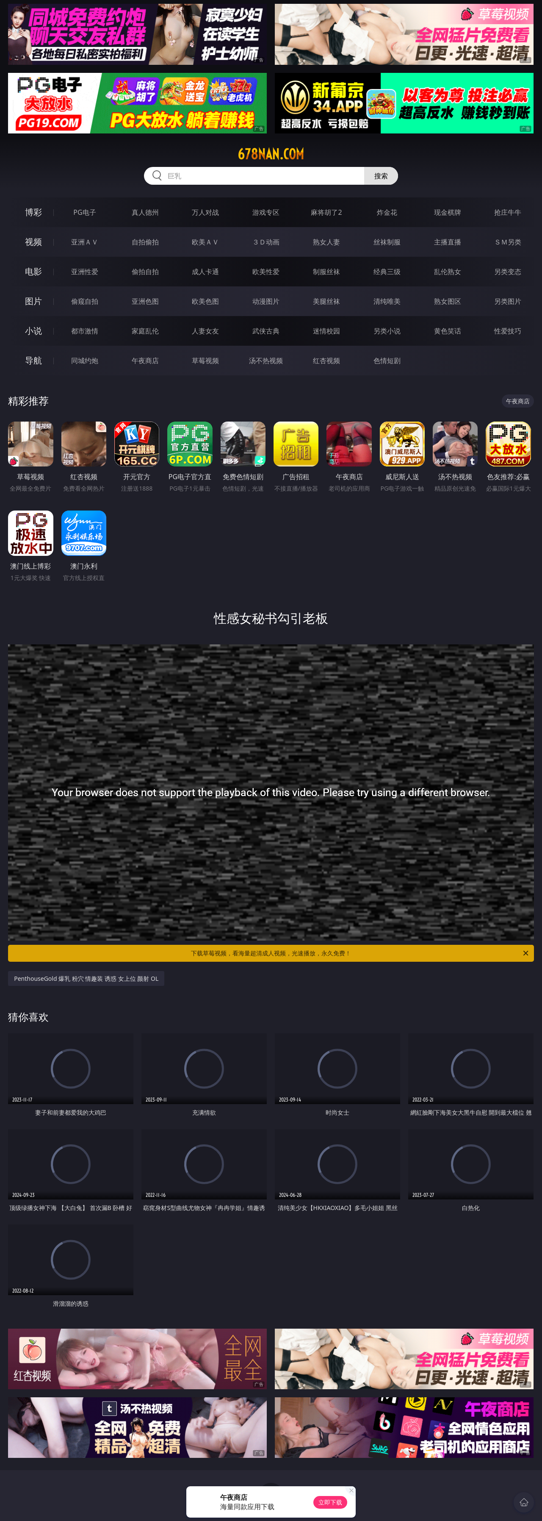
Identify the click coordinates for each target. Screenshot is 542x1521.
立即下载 (330, 1502)
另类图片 (507, 301)
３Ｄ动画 (265, 242)
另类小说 (387, 331)
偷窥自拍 (84, 301)
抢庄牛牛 (507, 212)
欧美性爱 (265, 271)
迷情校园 (326, 331)
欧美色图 (205, 301)
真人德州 (145, 212)
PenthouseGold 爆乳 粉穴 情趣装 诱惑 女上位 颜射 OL (86, 978)
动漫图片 (265, 301)
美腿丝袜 (326, 301)
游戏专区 (265, 212)
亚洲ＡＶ (84, 242)
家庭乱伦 (145, 331)
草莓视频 (205, 360)
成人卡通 (205, 271)
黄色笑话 (447, 331)
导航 (33, 360)
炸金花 (387, 212)
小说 (33, 330)
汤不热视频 (266, 360)
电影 (33, 271)
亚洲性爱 (84, 271)
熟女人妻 (326, 242)
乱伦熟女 (447, 271)
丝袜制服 (387, 242)
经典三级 (387, 271)
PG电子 (84, 212)
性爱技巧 (507, 331)
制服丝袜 (326, 271)
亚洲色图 (145, 301)
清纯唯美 (387, 301)
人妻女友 (205, 331)
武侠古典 (265, 331)
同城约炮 (84, 360)
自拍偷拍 (145, 242)
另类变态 (507, 271)
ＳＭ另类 (507, 242)
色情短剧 (387, 360)
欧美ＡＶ (205, 242)
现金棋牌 (447, 212)
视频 (33, 241)
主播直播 (447, 242)
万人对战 (205, 212)
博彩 (33, 212)
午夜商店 (145, 360)
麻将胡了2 (326, 212)
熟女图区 (447, 301)
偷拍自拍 (145, 271)
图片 (33, 301)
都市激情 (84, 331)
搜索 (381, 175)
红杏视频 (326, 360)
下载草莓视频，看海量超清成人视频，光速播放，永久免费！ (360, 953)
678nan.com (271, 154)
